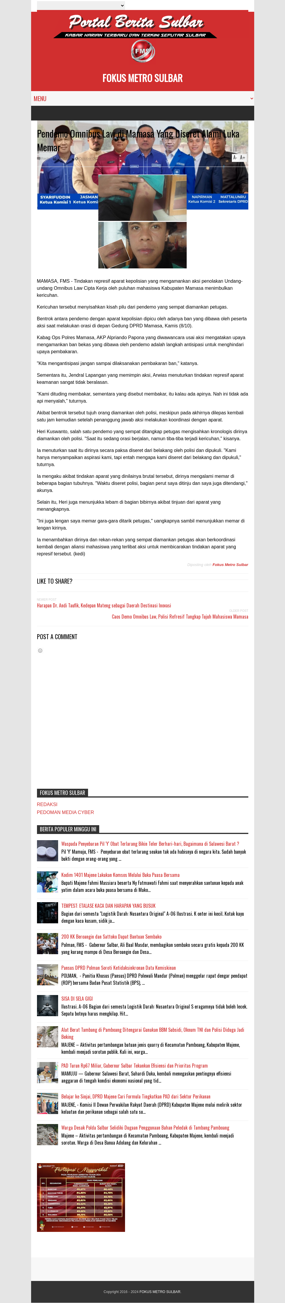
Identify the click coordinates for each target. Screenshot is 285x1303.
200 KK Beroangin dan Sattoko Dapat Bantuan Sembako (111, 936)
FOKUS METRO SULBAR (142, 78)
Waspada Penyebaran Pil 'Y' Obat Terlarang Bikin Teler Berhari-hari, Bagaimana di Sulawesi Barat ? (150, 843)
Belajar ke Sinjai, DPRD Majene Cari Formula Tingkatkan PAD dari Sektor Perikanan (135, 1096)
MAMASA (64, 159)
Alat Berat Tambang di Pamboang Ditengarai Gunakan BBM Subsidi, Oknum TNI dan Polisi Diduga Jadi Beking (152, 1033)
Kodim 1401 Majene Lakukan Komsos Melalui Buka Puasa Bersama (120, 874)
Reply (45, 159)
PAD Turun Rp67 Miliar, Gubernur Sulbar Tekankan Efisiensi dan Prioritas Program (134, 1065)
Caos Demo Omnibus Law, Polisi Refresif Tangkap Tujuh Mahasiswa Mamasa (180, 616)
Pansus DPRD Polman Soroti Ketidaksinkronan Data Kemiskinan (118, 967)
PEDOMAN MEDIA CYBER (65, 812)
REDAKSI (47, 804)
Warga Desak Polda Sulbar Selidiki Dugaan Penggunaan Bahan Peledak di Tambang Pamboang (145, 1127)
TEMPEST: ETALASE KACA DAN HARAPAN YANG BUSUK (108, 905)
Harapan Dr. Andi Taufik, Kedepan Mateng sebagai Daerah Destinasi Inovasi (104, 605)
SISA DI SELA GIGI (77, 998)
